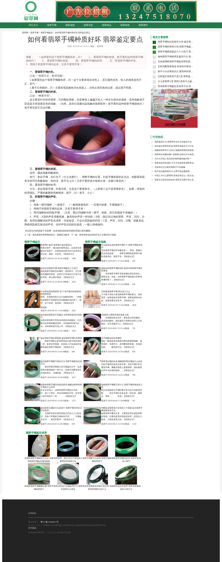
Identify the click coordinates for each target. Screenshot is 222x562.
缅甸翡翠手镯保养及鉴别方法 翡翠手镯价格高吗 (182, 56)
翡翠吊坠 (88, 25)
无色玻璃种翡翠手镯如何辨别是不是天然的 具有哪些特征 (187, 61)
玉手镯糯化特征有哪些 (111, 338)
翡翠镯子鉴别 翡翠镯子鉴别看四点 (56, 245)
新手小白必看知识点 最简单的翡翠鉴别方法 (180, 71)
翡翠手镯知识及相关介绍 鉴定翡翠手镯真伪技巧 (182, 41)
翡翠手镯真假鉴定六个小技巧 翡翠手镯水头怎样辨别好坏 (187, 51)
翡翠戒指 (70, 25)
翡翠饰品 (106, 25)
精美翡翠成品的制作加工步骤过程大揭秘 (97, 235)
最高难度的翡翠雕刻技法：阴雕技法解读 (51, 235)
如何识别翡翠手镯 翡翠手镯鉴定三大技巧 (59, 268)
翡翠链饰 (125, 25)
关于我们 (32, 528)
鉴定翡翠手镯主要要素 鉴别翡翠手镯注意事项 (61, 338)
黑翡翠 (44, 307)
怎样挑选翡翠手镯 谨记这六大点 (115, 291)
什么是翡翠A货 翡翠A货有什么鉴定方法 (178, 81)
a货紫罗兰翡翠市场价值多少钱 (115, 315)
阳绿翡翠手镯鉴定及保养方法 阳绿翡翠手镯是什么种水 (186, 86)
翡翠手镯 (51, 25)
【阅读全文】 (69, 254)
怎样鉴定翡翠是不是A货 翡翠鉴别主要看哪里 (181, 76)
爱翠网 (25, 33)
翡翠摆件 (143, 25)
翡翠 (40, 71)
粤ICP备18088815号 (50, 522)
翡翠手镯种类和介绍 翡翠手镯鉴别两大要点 (180, 46)
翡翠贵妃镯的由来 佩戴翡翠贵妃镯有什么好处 (122, 361)
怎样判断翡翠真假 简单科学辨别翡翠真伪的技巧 (182, 66)
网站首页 (33, 25)
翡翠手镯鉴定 (47, 33)
